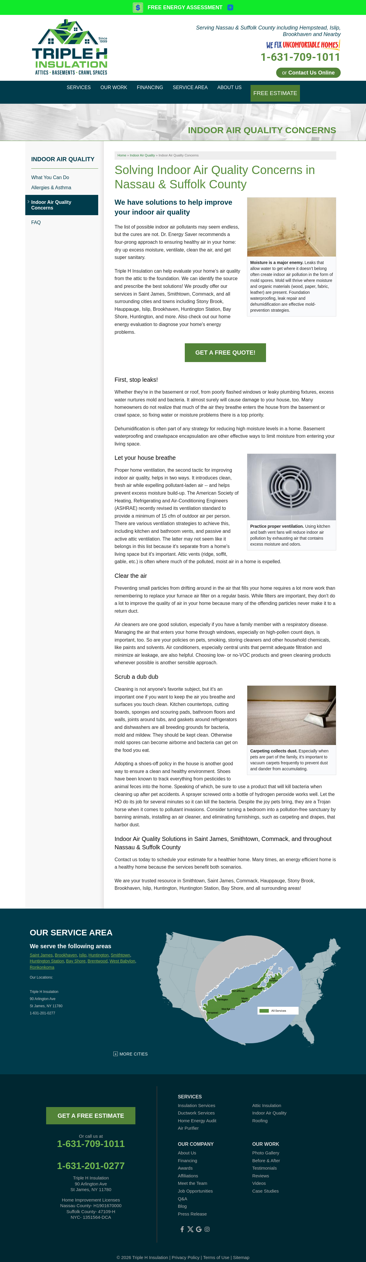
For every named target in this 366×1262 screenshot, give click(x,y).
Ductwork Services (196, 1105)
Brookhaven (66, 947)
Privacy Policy (185, 1249)
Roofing (260, 1113)
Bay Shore (75, 953)
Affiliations (188, 1168)
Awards (185, 1160)
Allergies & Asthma (51, 180)
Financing (187, 1153)
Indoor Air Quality (63, 151)
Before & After (266, 1153)
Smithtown (120, 947)
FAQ (36, 215)
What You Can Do (50, 170)
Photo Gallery (265, 1145)
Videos (259, 1176)
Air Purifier (188, 1120)
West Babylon (122, 953)
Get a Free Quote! (225, 345)
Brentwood (97, 953)
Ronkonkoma (42, 960)
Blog (182, 1199)
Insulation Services (196, 1097)
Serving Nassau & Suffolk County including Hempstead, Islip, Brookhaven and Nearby (268, 31)
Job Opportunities (195, 1183)
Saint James (41, 947)
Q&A (182, 1191)
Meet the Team (192, 1176)
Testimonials (264, 1160)
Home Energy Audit (197, 1113)
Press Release (192, 1206)
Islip (83, 947)
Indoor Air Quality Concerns (51, 198)
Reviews (260, 1168)
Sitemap (241, 1249)
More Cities (134, 1046)
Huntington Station (47, 953)
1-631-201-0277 (91, 1158)
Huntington (98, 947)
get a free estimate (90, 1108)
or (308, 73)
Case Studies (265, 1183)
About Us (187, 1145)
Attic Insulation (266, 1097)
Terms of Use (216, 1249)
